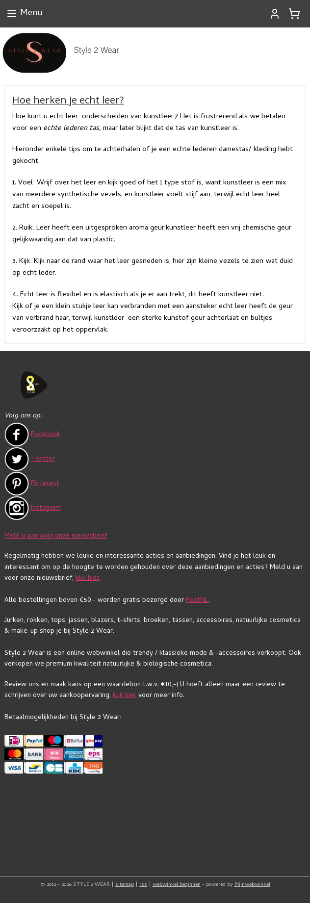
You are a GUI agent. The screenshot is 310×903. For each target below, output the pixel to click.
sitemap (124, 884)
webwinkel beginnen (177, 884)
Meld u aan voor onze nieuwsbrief (55, 536)
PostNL (197, 600)
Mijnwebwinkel (252, 884)
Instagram (46, 508)
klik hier (87, 578)
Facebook (45, 434)
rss (143, 884)
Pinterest (45, 484)
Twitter (43, 459)
